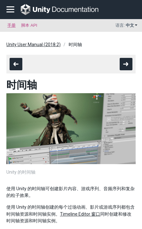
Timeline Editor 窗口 (80, 214)
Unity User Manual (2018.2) (33, 44)
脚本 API (29, 25)
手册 (11, 25)
